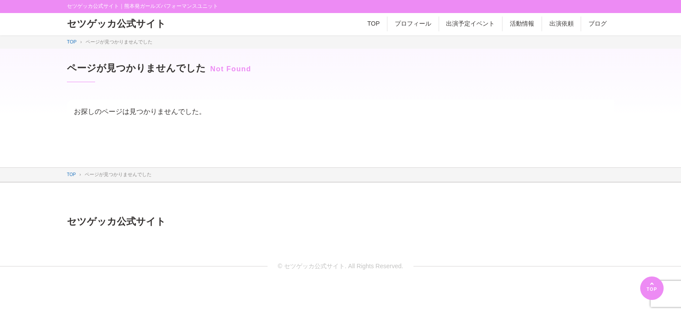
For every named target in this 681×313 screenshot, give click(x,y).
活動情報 (522, 23)
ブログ (597, 23)
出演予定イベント (470, 23)
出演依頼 (561, 23)
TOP (373, 23)
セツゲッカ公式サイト (121, 24)
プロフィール (413, 23)
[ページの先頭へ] (652, 288)
